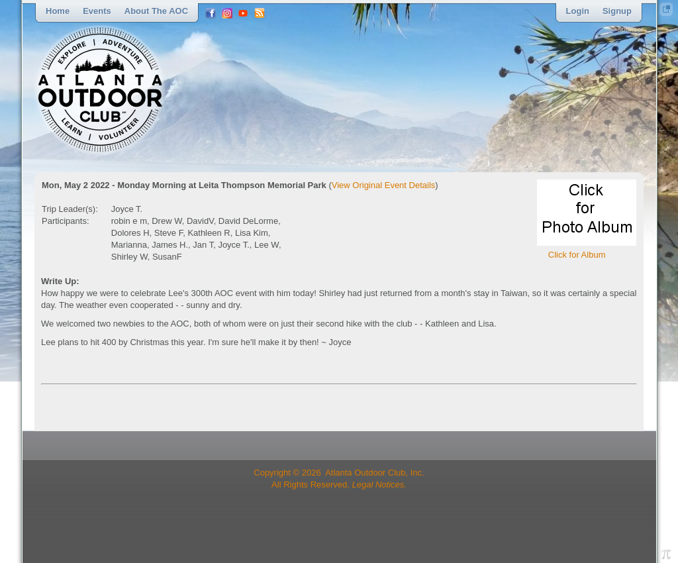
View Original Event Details (384, 185)
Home (58, 11)
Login (577, 11)
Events (97, 11)
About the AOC (156, 11)
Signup (617, 11)
